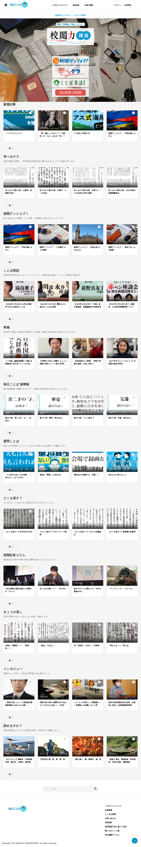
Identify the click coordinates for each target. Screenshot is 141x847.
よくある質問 (110, 814)
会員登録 (127, 5)
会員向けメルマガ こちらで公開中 (70, 15)
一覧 (9, 148)
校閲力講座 (89, 5)
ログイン (117, 5)
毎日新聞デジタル (112, 835)
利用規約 (108, 822)
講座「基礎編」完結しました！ (70, 24)
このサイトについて (59, 5)
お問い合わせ (110, 818)
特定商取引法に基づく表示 (116, 827)
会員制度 (76, 5)
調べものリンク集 (112, 831)
